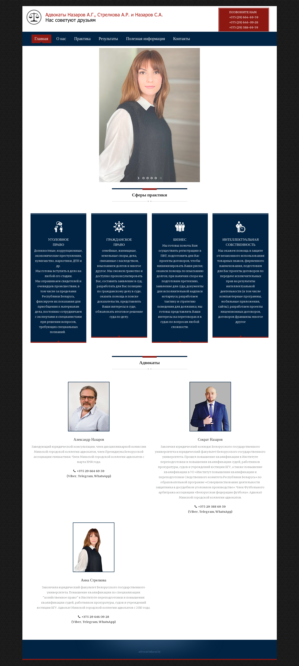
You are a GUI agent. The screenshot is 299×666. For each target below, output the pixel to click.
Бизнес (179, 240)
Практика (82, 38)
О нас (61, 38)
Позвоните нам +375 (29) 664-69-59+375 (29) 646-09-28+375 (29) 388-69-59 (243, 19)
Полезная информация (145, 38)
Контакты (181, 38)
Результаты (108, 38)
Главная (41, 38)
